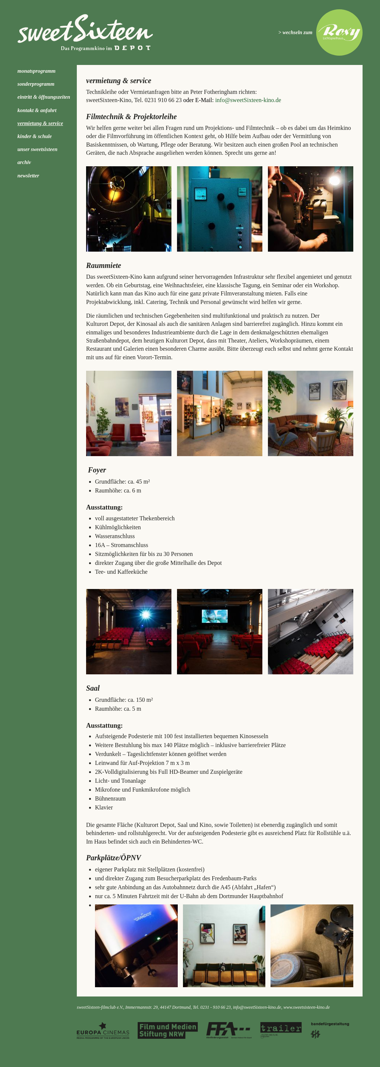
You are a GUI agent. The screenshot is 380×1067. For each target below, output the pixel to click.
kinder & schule (34, 136)
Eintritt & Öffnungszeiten (43, 97)
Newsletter (28, 176)
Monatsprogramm (36, 71)
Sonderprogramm (36, 84)
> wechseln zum (295, 32)
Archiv (24, 162)
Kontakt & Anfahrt (36, 110)
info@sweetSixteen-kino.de (248, 100)
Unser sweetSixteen (37, 149)
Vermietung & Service (40, 123)
